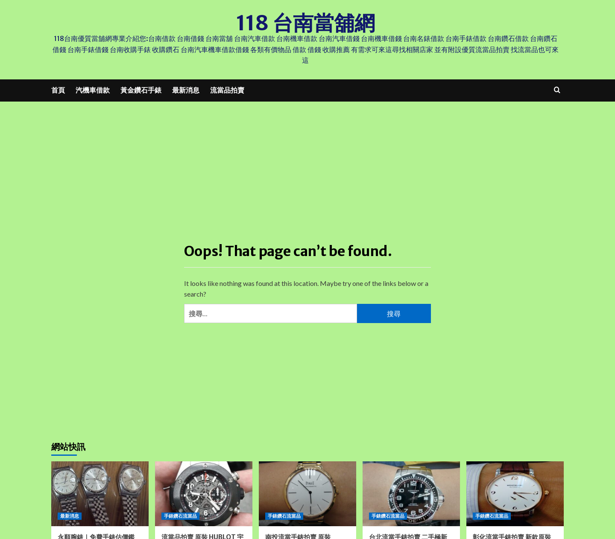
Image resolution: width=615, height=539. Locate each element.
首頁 (58, 90)
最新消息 (185, 90)
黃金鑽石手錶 (140, 90)
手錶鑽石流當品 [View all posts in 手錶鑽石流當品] (180, 516)
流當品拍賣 (227, 90)
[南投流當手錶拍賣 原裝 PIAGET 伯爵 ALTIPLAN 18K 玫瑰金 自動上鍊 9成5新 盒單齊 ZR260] (307, 493)
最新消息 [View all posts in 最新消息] (69, 516)
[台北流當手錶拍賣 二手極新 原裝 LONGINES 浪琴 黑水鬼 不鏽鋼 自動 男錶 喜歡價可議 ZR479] (411, 493)
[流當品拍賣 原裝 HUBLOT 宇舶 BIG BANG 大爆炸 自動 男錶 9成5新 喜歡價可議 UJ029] (203, 493)
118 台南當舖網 (305, 23)
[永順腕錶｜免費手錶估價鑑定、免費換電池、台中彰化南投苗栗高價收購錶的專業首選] (100, 493)
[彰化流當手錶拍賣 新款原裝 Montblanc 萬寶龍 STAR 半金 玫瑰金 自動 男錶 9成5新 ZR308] (515, 493)
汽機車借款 (93, 90)
